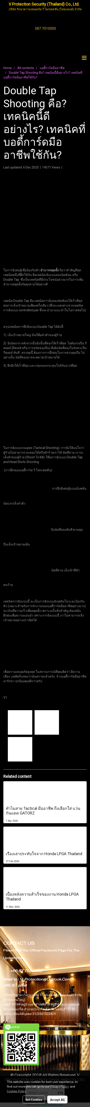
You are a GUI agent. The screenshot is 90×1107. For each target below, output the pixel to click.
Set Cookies (33, 1099)
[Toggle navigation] (84, 58)
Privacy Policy (59, 1086)
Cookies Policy (16, 1091)
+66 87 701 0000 (26, 970)
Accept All (57, 1099)
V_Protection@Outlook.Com (45, 979)
